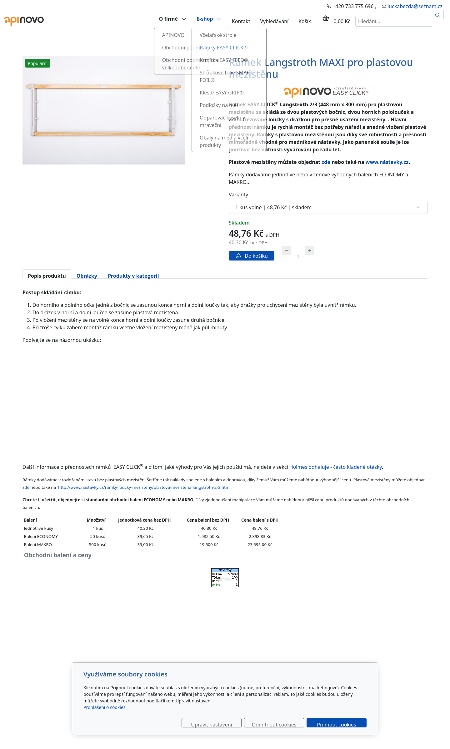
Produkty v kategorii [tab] (133, 275)
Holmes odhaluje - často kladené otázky (335, 466)
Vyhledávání (274, 21)
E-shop (209, 18)
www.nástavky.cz (387, 162)
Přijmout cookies (336, 724)
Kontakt (241, 21)
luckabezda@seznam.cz (415, 6)
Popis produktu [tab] (47, 275)
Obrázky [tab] (87, 275)
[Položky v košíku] (325, 18)
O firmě (173, 18)
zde (326, 162)
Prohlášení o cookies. (105, 707)
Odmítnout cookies (274, 724)
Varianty (238, 194)
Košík (304, 21)
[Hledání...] (393, 21)
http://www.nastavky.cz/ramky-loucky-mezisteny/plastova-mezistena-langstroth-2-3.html (144, 487)
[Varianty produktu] (328, 207)
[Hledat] (438, 14)
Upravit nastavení (211, 724)
